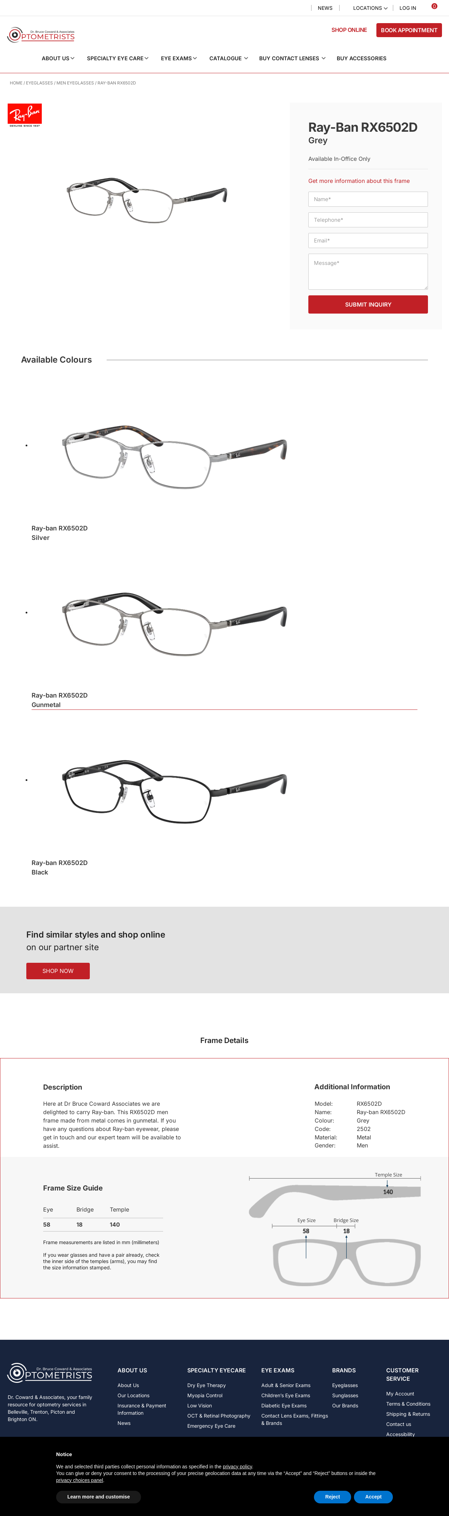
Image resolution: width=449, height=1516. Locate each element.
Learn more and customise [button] (98, 1497)
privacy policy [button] (237, 1466)
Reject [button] (332, 1497)
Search (299, 8)
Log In (408, 8)
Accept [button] (373, 1497)
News (325, 8)
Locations (367, 8)
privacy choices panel (79, 1480)
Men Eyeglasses (75, 82)
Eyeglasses (39, 82)
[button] (63, 58)
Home (16, 82)
